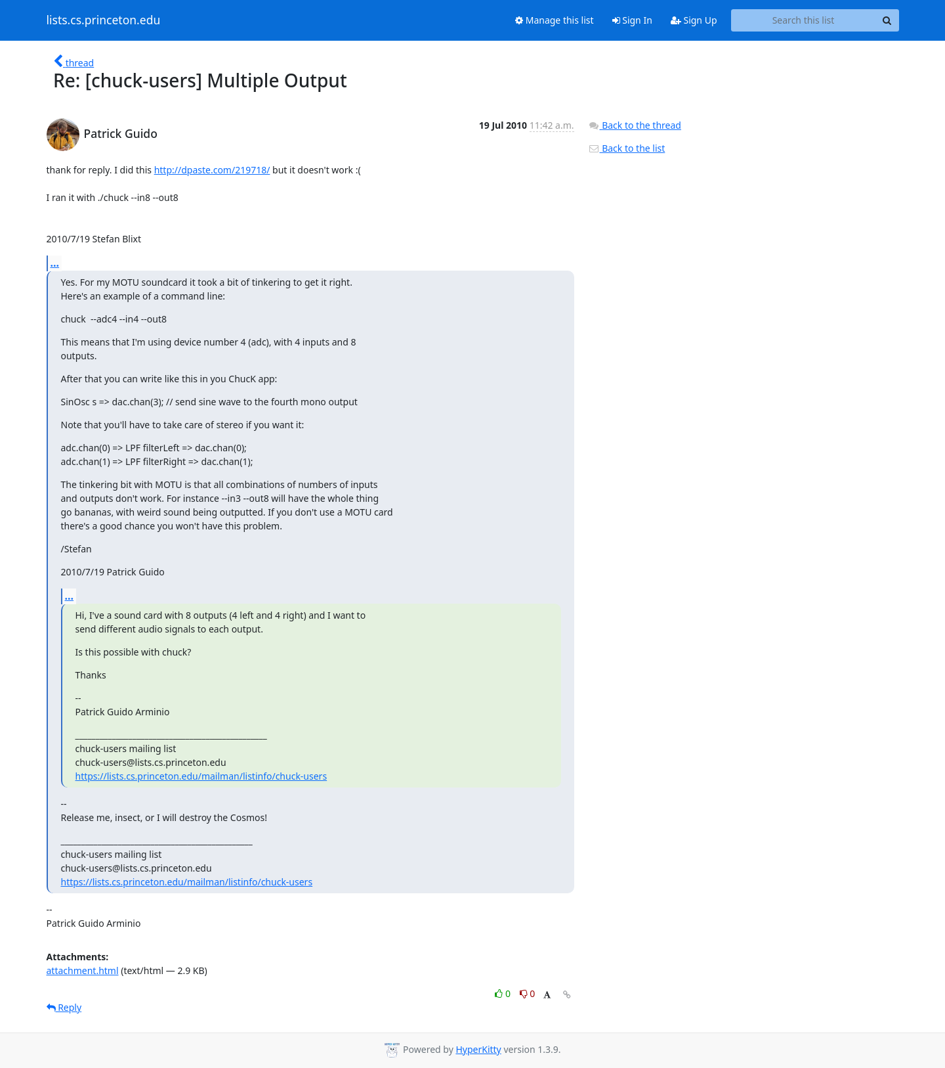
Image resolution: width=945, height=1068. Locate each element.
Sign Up (694, 20)
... (55, 263)
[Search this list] (803, 20)
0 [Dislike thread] (528, 993)
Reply (64, 1007)
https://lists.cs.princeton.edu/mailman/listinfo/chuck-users (201, 776)
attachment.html (83, 970)
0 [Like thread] (504, 993)
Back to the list (626, 148)
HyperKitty (478, 1049)
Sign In (632, 20)
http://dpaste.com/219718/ (212, 170)
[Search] (887, 20)
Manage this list (554, 20)
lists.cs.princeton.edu (104, 20)
